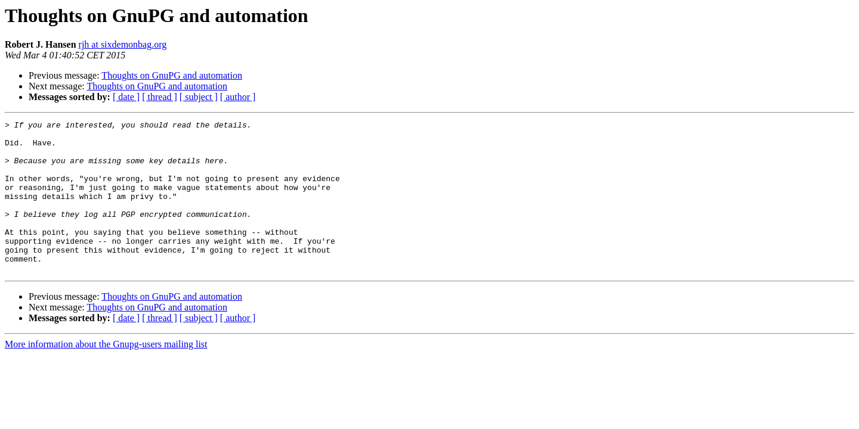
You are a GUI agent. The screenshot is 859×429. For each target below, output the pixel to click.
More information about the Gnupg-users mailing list (106, 374)
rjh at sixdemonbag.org (123, 44)
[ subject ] (199, 97)
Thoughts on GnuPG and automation (171, 75)
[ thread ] (159, 97)
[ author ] (238, 97)
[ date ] (126, 97)
